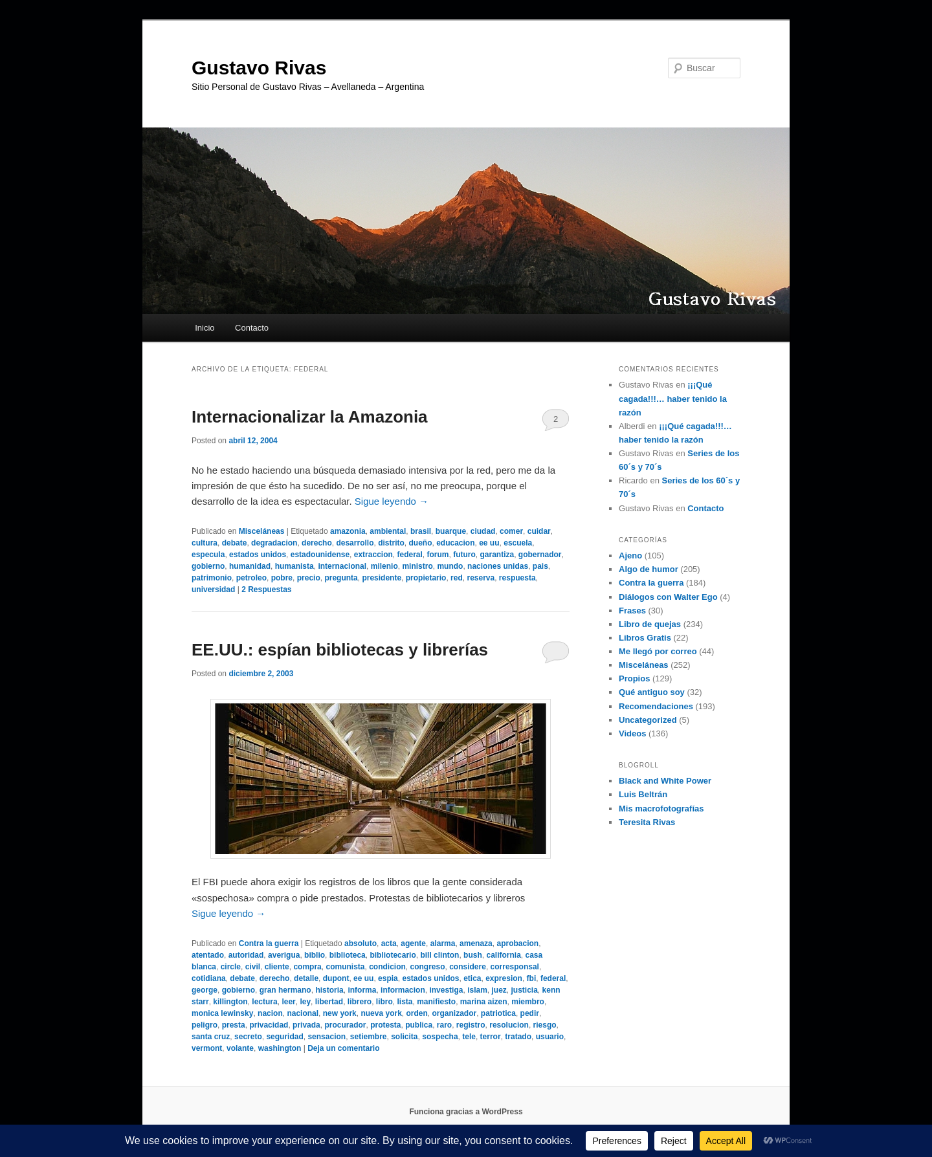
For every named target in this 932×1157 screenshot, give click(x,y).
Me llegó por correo (658, 651)
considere (467, 966)
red (456, 577)
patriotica (498, 1013)
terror (490, 1036)
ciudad (483, 531)
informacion (403, 990)
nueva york (381, 1013)
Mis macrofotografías (661, 808)
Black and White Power (665, 781)
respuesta (517, 577)
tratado (518, 1036)
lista (404, 1001)
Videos (632, 733)
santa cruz (211, 1036)
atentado (208, 955)
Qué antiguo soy (652, 692)
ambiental (388, 531)
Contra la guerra (269, 943)
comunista (345, 966)
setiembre (368, 1036)
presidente (381, 577)
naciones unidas (497, 566)
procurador (345, 1025)
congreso (427, 966)
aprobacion (517, 943)
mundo (450, 566)
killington (230, 1001)
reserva (480, 577)
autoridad (246, 955)
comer (511, 531)
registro (470, 1025)
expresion (503, 978)
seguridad (284, 1036)
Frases (632, 610)
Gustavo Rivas (259, 67)
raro (444, 1025)
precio (308, 577)
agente (413, 943)
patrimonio (212, 577)
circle (231, 966)
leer (288, 1001)
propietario (426, 577)
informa (362, 990)
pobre (282, 577)
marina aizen (483, 1001)
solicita (404, 1036)
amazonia (348, 531)
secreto (248, 1036)
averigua (284, 955)
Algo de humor (648, 569)
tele (469, 1036)
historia (329, 990)
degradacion (274, 542)
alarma (443, 943)
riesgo (545, 1025)
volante (240, 1048)
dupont (336, 978)
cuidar (539, 531)
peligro (204, 1025)
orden (417, 1013)
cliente (277, 966)
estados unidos (257, 554)
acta (389, 943)
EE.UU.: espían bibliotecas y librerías (340, 649)
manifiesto (436, 1001)
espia (388, 978)
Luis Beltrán (643, 794)
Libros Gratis (645, 638)
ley (305, 1001)
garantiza (497, 554)
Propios (634, 678)
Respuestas (266, 589)
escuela (518, 542)
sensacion (326, 1036)
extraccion (373, 554)
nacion (270, 1013)
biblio (314, 955)
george (204, 990)
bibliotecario (393, 955)
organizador (454, 1013)
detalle (306, 978)
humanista (294, 566)
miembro (527, 1001)
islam (477, 990)
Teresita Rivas (647, 822)
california (503, 955)
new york (340, 1013)
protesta (385, 1025)
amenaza (476, 943)
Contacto (252, 328)
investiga (446, 990)
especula (208, 554)
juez (498, 990)
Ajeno (630, 555)
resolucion (509, 1025)
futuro (464, 554)
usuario (550, 1036)
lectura (264, 1001)
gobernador (540, 554)
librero (360, 1001)
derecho (317, 542)
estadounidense (320, 554)
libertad (329, 1001)
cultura (204, 542)
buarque (451, 531)
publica (418, 1025)
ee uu (489, 542)
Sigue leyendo (391, 501)
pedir (529, 1013)
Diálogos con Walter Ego (668, 597)
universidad (213, 589)
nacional (302, 1013)
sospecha (440, 1036)
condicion (387, 966)
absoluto (360, 943)
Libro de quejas (650, 624)
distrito (391, 542)
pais (540, 566)
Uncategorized (648, 720)
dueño (420, 542)
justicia (524, 990)
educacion (455, 542)
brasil (420, 531)
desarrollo (354, 542)
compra (307, 966)
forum (438, 554)
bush (472, 955)
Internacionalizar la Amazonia (310, 416)
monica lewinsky (222, 1013)
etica (472, 978)
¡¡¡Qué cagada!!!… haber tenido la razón (673, 398)
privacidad (268, 1025)
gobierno (208, 566)
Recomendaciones (656, 706)
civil (252, 966)
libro (384, 1001)
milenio (384, 566)
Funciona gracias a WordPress (465, 1111)
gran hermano (285, 990)
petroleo (251, 577)
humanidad (250, 566)
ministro (417, 566)
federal (409, 554)
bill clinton (439, 955)
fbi (532, 978)
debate (234, 542)
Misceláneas (262, 531)
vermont (207, 1048)
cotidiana (209, 978)
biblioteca (347, 955)
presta (233, 1025)
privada (306, 1025)
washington (280, 1048)
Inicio (204, 328)
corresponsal (515, 966)
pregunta (340, 577)
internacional (342, 566)
